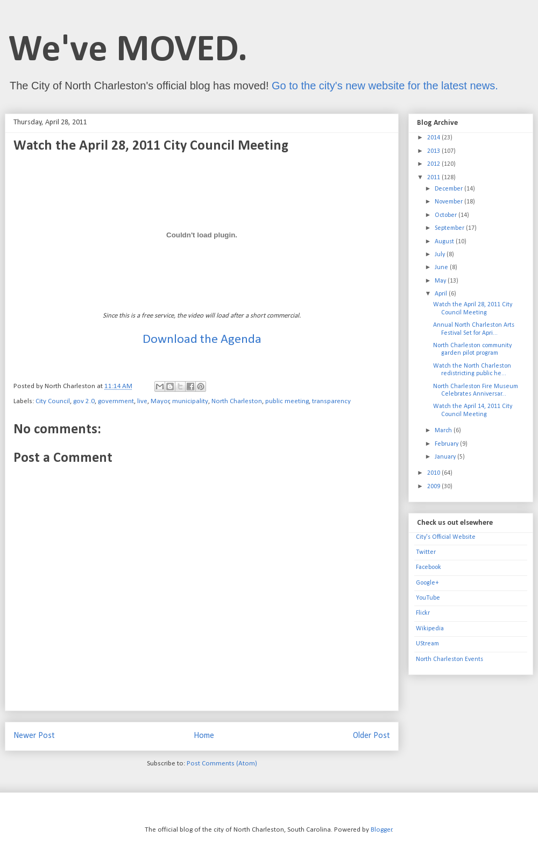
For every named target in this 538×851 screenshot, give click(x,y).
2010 (434, 473)
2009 (434, 486)
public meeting (287, 401)
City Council (53, 401)
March (444, 430)
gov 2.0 (84, 401)
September (450, 228)
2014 (434, 138)
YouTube (428, 598)
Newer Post (34, 736)
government (116, 401)
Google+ (427, 583)
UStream (427, 644)
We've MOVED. (128, 51)
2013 (434, 151)
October (446, 215)
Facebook (428, 567)
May (441, 281)
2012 (434, 164)
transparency (331, 401)
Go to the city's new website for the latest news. (385, 86)
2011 (434, 177)
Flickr (423, 613)
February (447, 444)
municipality (190, 401)
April (442, 294)
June (442, 267)
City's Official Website (446, 537)
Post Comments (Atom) (222, 763)
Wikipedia (430, 628)
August (445, 241)
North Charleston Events (449, 659)
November (449, 202)
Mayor (160, 401)
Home (204, 736)
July (441, 254)
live (142, 401)
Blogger (381, 829)
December (449, 189)
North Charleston (236, 401)
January (446, 457)
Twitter (426, 552)
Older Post (371, 736)
